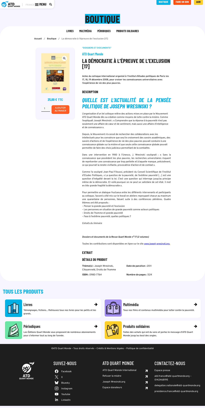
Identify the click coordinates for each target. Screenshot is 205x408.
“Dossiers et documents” (96, 48)
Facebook (66, 373)
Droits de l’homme (106, 270)
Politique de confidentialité (140, 350)
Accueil (38, 39)
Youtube (65, 396)
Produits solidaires (127, 31)
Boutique (51, 39)
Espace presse (162, 372)
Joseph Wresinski (103, 266)
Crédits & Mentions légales (110, 350)
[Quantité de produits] (45, 109)
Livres (70, 31)
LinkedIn (66, 402)
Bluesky (65, 385)
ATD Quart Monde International (119, 372)
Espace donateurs (112, 389)
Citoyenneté (88, 270)
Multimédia (85, 31)
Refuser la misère (111, 378)
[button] (64, 58)
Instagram (66, 390)
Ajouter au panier (60, 110)
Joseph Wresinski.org (113, 384)
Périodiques (104, 31)
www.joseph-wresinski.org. (157, 244)
